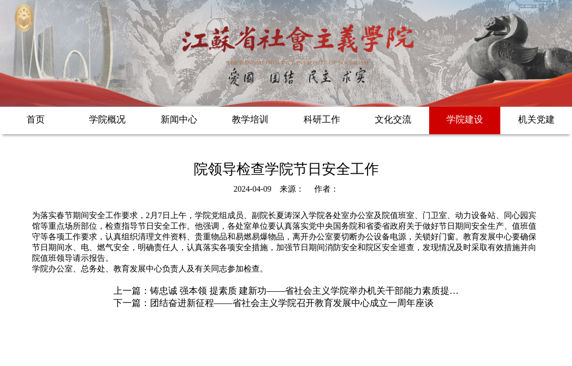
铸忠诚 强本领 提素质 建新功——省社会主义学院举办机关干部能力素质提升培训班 (318, 291)
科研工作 (322, 119)
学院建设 (464, 119)
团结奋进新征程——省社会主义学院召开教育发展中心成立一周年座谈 (292, 303)
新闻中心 (179, 119)
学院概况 (107, 119)
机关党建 (536, 119)
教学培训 (250, 119)
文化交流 (393, 119)
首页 (35, 119)
